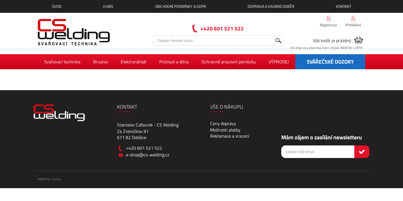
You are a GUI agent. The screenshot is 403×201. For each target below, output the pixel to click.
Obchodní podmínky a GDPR (180, 6)
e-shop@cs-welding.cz (147, 154)
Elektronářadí (133, 61)
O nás (108, 6)
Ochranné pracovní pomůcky (229, 61)
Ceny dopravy (223, 123)
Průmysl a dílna (174, 61)
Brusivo (100, 61)
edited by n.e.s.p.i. (50, 178)
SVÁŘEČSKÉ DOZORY (330, 62)
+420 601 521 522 (222, 28)
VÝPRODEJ (279, 61)
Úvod (57, 6)
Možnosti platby (225, 129)
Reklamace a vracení (229, 136)
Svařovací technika (62, 61)
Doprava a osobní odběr (271, 6)
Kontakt (343, 6)
